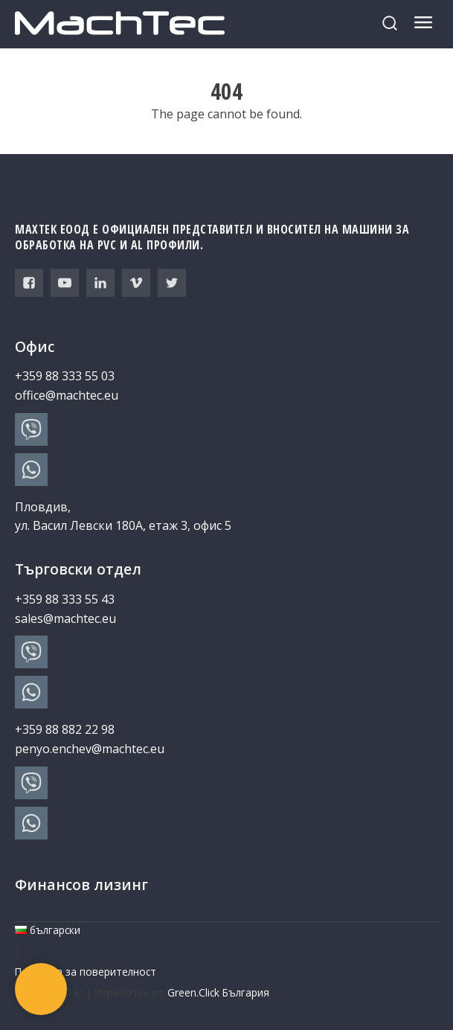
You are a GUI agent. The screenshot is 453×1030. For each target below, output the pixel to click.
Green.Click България (218, 992)
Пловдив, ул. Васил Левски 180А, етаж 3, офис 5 (123, 516)
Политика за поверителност (85, 972)
